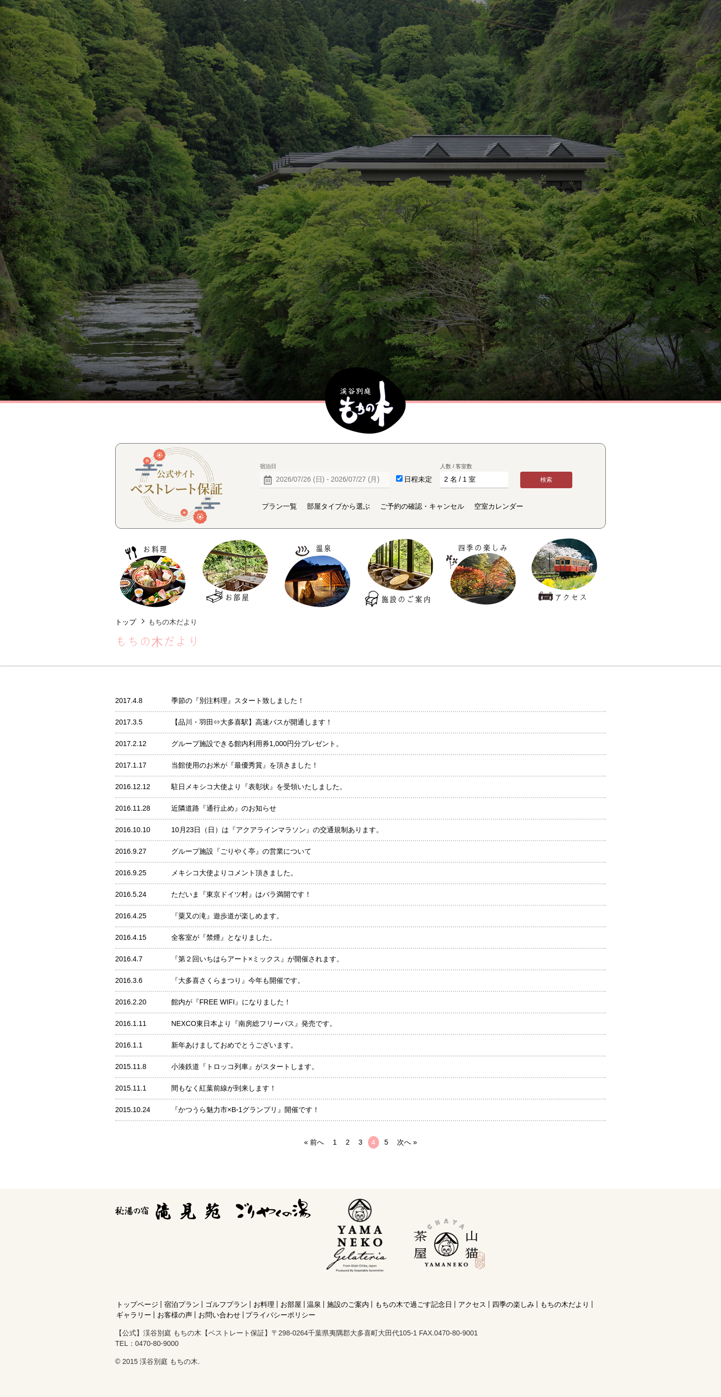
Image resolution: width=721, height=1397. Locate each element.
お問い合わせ (219, 1315)
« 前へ (314, 1142)
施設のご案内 (400, 573)
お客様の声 (174, 1315)
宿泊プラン (181, 1304)
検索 (546, 479)
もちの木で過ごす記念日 (413, 1304)
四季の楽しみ (482, 573)
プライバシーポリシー (280, 1315)
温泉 (317, 573)
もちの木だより (564, 1304)
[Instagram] (447, 1286)
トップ (125, 622)
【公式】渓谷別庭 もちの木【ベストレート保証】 (365, 401)
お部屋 (235, 573)
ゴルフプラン (226, 1304)
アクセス (564, 573)
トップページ (137, 1304)
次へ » (407, 1142)
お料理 (153, 573)
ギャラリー (133, 1315)
